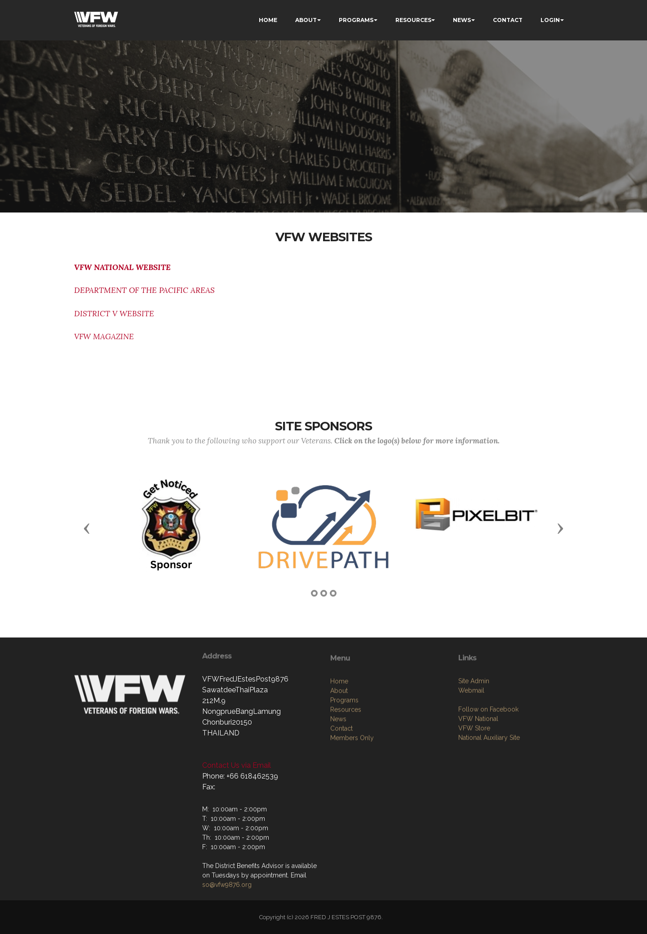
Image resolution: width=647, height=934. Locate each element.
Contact (341, 779)
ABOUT (306, 20)
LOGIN (550, 20)
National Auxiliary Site (489, 784)
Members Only (352, 789)
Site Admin (473, 727)
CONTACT (508, 20)
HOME (268, 20)
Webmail (471, 737)
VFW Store (474, 775)
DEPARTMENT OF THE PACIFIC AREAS (144, 290)
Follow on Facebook (488, 756)
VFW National (478, 765)
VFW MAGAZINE (104, 336)
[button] (86, 528)
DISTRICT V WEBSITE (114, 314)
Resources (345, 761)
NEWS (462, 20)
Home (339, 732)
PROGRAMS (356, 20)
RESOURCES (413, 20)
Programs (344, 751)
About (339, 742)
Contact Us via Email (236, 765)
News (338, 770)
